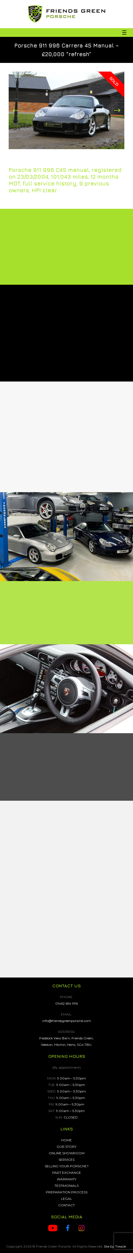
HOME (66, 1140)
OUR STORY (66, 1147)
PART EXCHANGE (66, 1173)
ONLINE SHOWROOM (67, 1153)
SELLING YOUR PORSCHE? (67, 1166)
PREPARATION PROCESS (66, 1192)
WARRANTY (66, 1179)
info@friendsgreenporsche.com (66, 1021)
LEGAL (66, 1199)
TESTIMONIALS (66, 1186)
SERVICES (66, 1160)
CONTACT (66, 1205)
